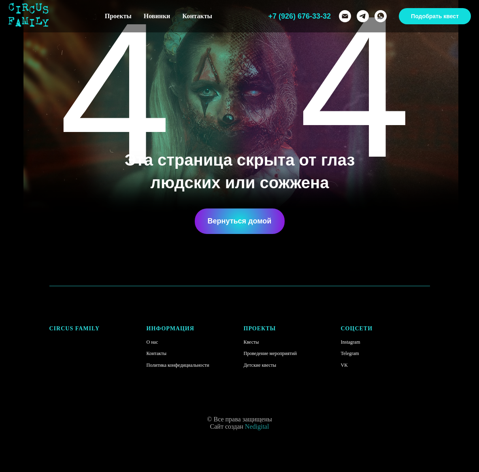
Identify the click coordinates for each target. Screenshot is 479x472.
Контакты (197, 16)
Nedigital (257, 426)
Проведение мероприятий (270, 353)
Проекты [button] (118, 16)
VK (344, 365)
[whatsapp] (381, 16)
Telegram (350, 353)
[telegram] (363, 16)
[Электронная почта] (345, 16)
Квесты (251, 342)
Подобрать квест (435, 16)
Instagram (350, 342)
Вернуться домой (240, 221)
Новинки (157, 16)
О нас (152, 342)
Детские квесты (260, 365)
